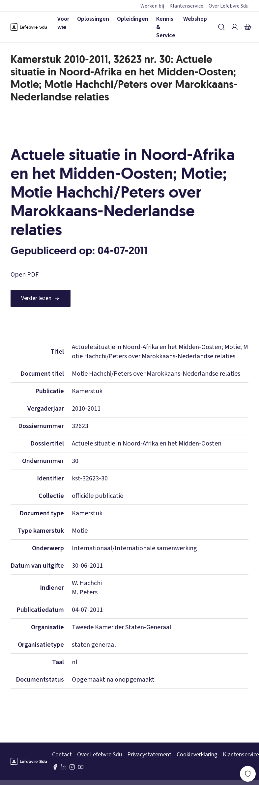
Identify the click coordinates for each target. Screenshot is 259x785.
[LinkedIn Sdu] (64, 767)
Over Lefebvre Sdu (228, 6)
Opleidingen (132, 19)
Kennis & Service (165, 27)
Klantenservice (186, 6)
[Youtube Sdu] (81, 767)
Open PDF (25, 274)
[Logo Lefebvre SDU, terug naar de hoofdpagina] (29, 27)
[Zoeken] (221, 27)
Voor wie (63, 23)
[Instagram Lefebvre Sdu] (72, 767)
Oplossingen (93, 19)
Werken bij (152, 6)
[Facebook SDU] (55, 767)
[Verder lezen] (41, 298)
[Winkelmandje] (248, 27)
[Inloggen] (235, 27)
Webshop (195, 19)
